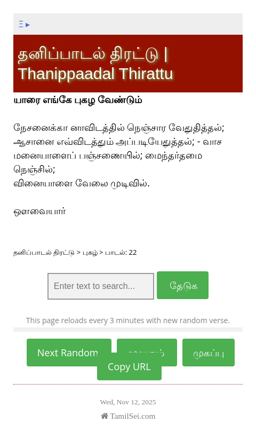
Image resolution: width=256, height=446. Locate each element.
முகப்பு (208, 352)
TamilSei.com (128, 415)
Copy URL (129, 366)
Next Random (69, 352)
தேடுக (182, 285)
